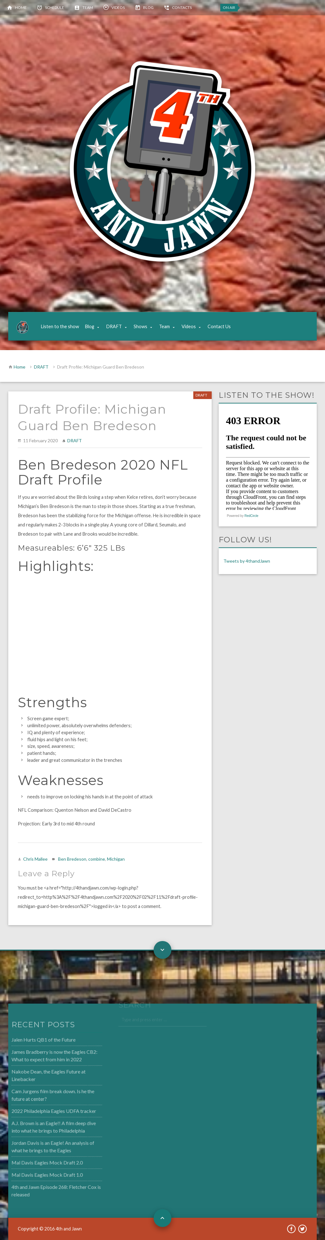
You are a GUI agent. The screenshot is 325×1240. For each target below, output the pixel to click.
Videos (118, 7)
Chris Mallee (35, 859)
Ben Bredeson (72, 859)
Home (21, 7)
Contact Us (219, 326)
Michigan (116, 859)
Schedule (54, 7)
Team (88, 7)
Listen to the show (60, 326)
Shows (140, 326)
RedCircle (251, 516)
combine (96, 859)
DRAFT (114, 326)
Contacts (182, 7)
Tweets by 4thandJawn (246, 561)
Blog (148, 7)
